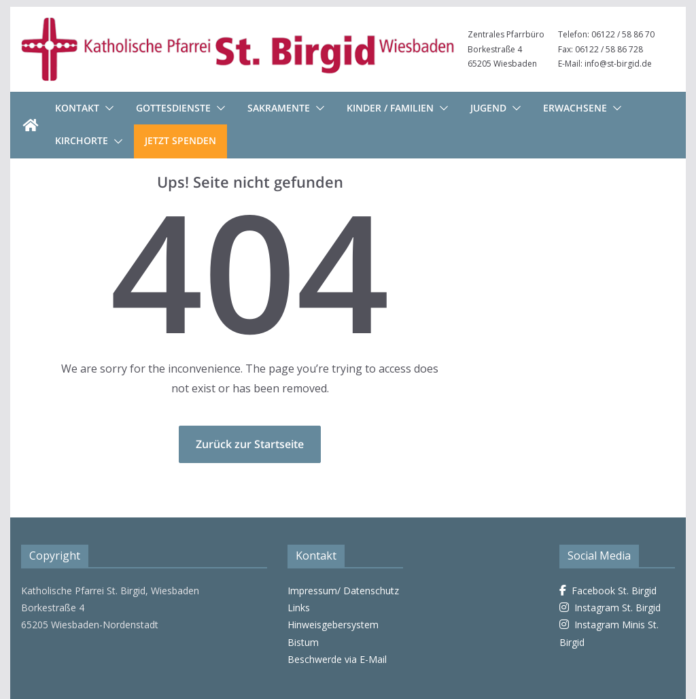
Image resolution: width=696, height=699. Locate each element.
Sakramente (278, 107)
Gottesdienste (173, 107)
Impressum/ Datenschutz (343, 590)
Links (299, 607)
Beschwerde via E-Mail (337, 659)
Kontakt (77, 107)
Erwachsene (575, 107)
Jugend (488, 107)
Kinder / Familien (390, 107)
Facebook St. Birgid (608, 590)
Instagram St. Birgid (610, 607)
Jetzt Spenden (180, 140)
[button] (106, 108)
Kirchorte (81, 140)
